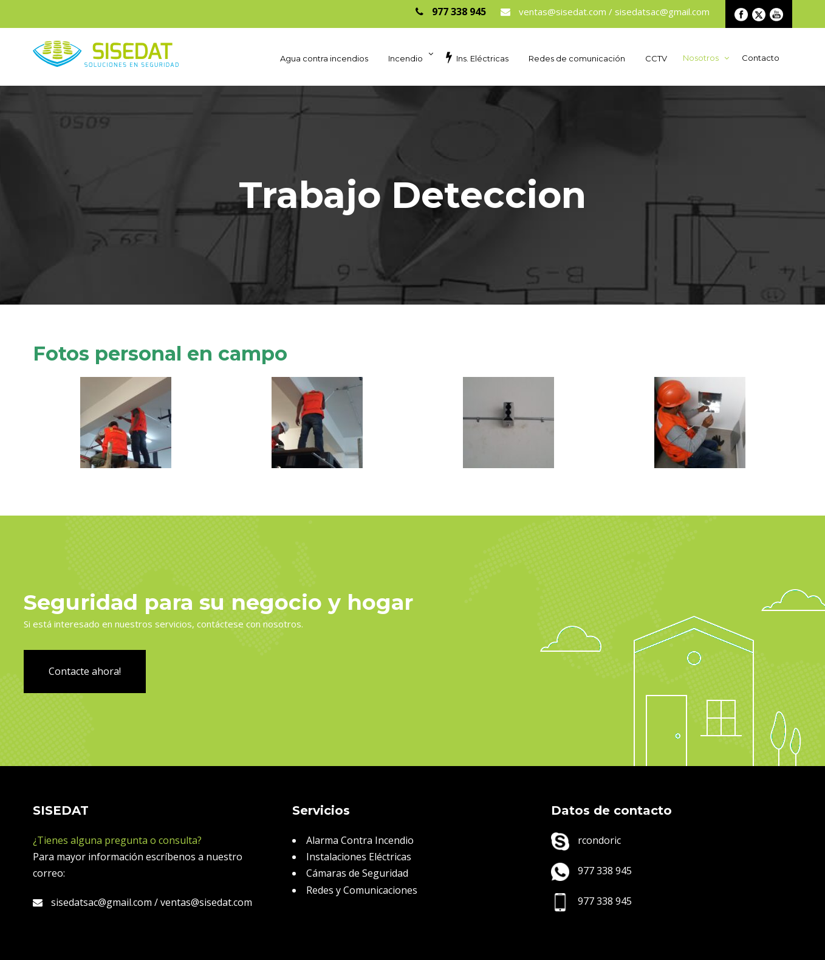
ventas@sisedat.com (206, 902)
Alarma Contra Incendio (360, 840)
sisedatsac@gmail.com (92, 902)
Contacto (760, 58)
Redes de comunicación (577, 58)
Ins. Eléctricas (477, 57)
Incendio (405, 58)
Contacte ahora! (85, 671)
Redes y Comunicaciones (361, 890)
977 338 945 (591, 870)
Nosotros (701, 58)
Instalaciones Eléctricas (358, 856)
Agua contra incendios (324, 58)
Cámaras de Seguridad (357, 873)
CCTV (656, 58)
